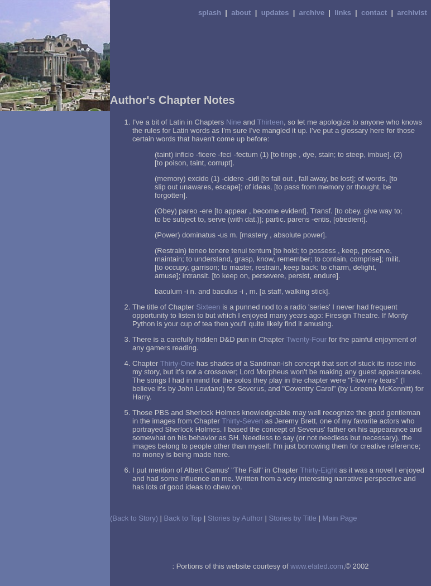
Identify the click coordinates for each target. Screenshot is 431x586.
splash (209, 12)
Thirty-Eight (318, 470)
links (342, 12)
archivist (412, 12)
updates (275, 12)
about (241, 12)
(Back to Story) (134, 518)
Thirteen (270, 122)
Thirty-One (177, 363)
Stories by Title (293, 518)
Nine (233, 122)
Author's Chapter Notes (172, 100)
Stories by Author (235, 518)
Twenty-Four (306, 339)
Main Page (339, 518)
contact (374, 12)
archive (312, 12)
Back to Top (183, 518)
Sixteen (208, 307)
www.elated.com (316, 566)
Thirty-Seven (242, 421)
